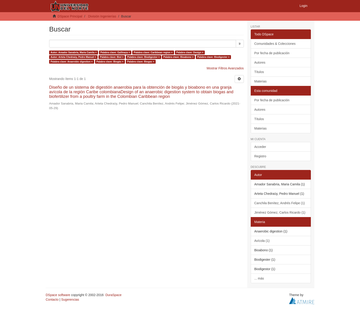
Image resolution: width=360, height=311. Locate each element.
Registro (260, 156)
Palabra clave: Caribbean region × (153, 52)
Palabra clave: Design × (189, 52)
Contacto (52, 299)
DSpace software (58, 295)
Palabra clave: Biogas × (140, 61)
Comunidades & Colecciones (275, 43)
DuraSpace (113, 295)
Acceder (260, 147)
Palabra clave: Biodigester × (213, 57)
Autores (259, 62)
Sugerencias (70, 299)
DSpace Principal (70, 16)
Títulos (259, 72)
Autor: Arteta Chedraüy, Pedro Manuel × (73, 57)
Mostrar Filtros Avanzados (225, 68)
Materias (260, 81)
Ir (240, 43)
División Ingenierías (102, 16)
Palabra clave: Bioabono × (178, 57)
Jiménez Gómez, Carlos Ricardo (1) (280, 212)
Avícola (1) (262, 241)
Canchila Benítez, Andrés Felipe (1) (279, 203)
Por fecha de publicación (272, 53)
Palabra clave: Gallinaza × (115, 52)
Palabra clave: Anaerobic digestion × (72, 61)
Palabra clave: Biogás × (110, 61)
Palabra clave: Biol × (111, 57)
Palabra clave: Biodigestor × (143, 57)
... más (259, 278)
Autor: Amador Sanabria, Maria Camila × (74, 52)
